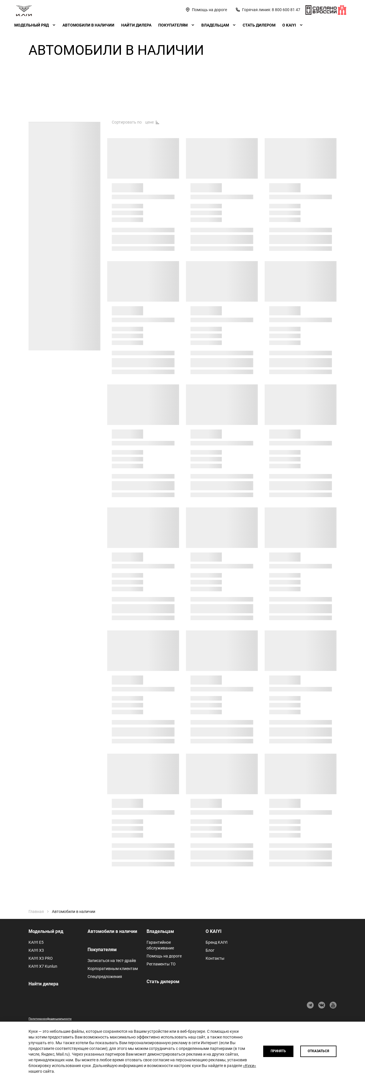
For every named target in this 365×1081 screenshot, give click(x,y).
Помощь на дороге (164, 956)
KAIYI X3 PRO (41, 958)
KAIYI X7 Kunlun (43, 966)
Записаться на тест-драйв (112, 960)
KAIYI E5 (36, 942)
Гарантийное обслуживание (160, 945)
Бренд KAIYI (217, 942)
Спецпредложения (105, 976)
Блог (210, 950)
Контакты (215, 958)
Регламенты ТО (161, 964)
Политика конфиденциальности (50, 1018)
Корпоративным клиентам (113, 968)
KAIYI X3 (36, 950)
